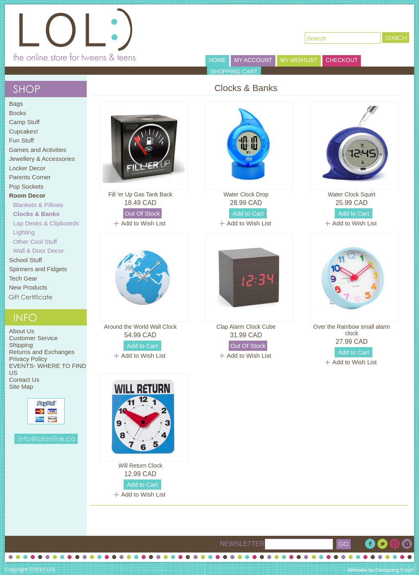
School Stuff (25, 259)
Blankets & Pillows (38, 204)
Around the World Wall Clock (140, 326)
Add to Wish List (143, 223)
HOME (217, 60)
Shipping (21, 344)
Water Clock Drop (245, 194)
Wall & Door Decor (38, 250)
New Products (28, 287)
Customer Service (33, 337)
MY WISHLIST (299, 60)
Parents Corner (30, 177)
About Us (21, 331)
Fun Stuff (21, 140)
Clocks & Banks (36, 213)
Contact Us (24, 379)
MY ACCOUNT (253, 60)
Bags (16, 103)
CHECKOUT (342, 60)
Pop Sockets (26, 186)
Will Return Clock (140, 465)
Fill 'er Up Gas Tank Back (140, 194)
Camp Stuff (24, 121)
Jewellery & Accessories (42, 158)
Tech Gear (23, 278)
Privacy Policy (28, 358)
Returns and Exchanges (41, 351)
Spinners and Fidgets (38, 268)
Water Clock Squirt (351, 194)
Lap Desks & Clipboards (46, 223)
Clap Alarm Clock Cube (246, 326)
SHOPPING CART (234, 71)
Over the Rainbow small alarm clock (351, 330)
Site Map (21, 386)
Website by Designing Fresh (381, 570)
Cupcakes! (23, 131)
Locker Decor (27, 168)
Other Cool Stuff (35, 241)
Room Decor (27, 195)
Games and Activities (37, 149)
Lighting (24, 232)
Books (17, 112)
